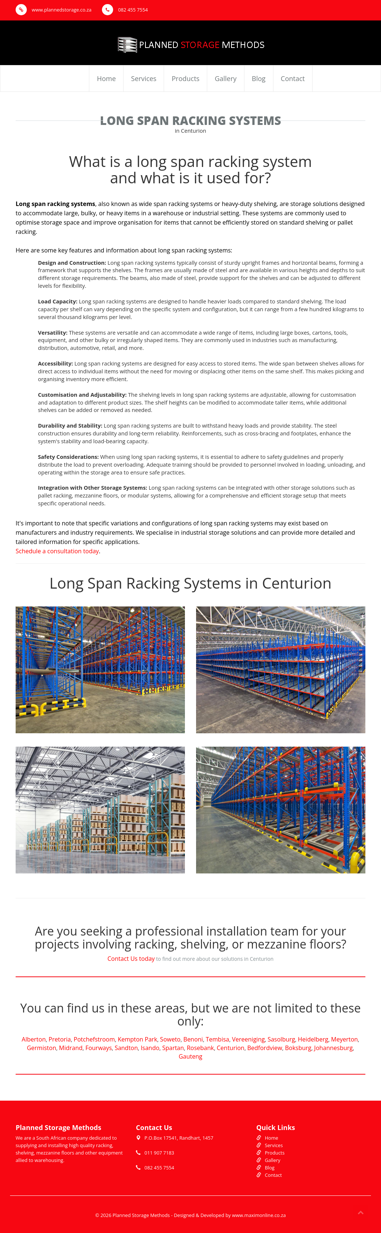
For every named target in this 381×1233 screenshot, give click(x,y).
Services (143, 78)
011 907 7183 (159, 1152)
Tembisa (217, 1039)
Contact (293, 78)
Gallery (226, 78)
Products (185, 78)
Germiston (41, 1048)
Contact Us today (131, 958)
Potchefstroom (94, 1039)
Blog (259, 78)
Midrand (71, 1048)
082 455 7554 (125, 9)
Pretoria (60, 1039)
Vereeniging (248, 1039)
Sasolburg (281, 1039)
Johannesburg (333, 1048)
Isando (150, 1048)
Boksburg (298, 1048)
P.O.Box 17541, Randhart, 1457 (178, 1137)
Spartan (173, 1048)
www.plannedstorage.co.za (54, 9)
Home (106, 78)
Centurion (230, 1048)
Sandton (126, 1048)
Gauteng (190, 1056)
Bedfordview (264, 1048)
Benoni (193, 1039)
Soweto (170, 1039)
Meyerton (344, 1039)
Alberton (34, 1039)
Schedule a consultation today (57, 551)
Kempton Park (137, 1039)
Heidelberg (313, 1039)
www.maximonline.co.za (259, 1215)
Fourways (98, 1048)
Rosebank (200, 1048)
